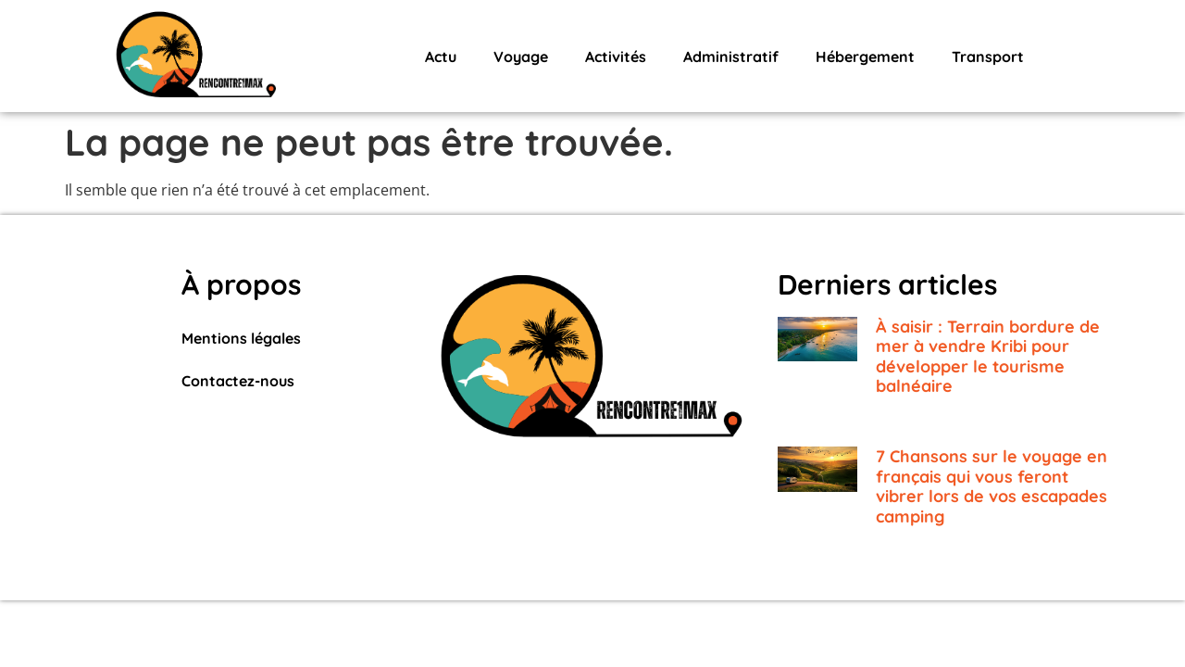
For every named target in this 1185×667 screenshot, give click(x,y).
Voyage (520, 56)
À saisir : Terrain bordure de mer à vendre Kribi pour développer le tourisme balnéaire (988, 356)
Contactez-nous (237, 380)
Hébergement (865, 56)
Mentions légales (241, 338)
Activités (615, 56)
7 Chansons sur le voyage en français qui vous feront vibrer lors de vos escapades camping (991, 486)
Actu (440, 56)
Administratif (731, 56)
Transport (988, 56)
